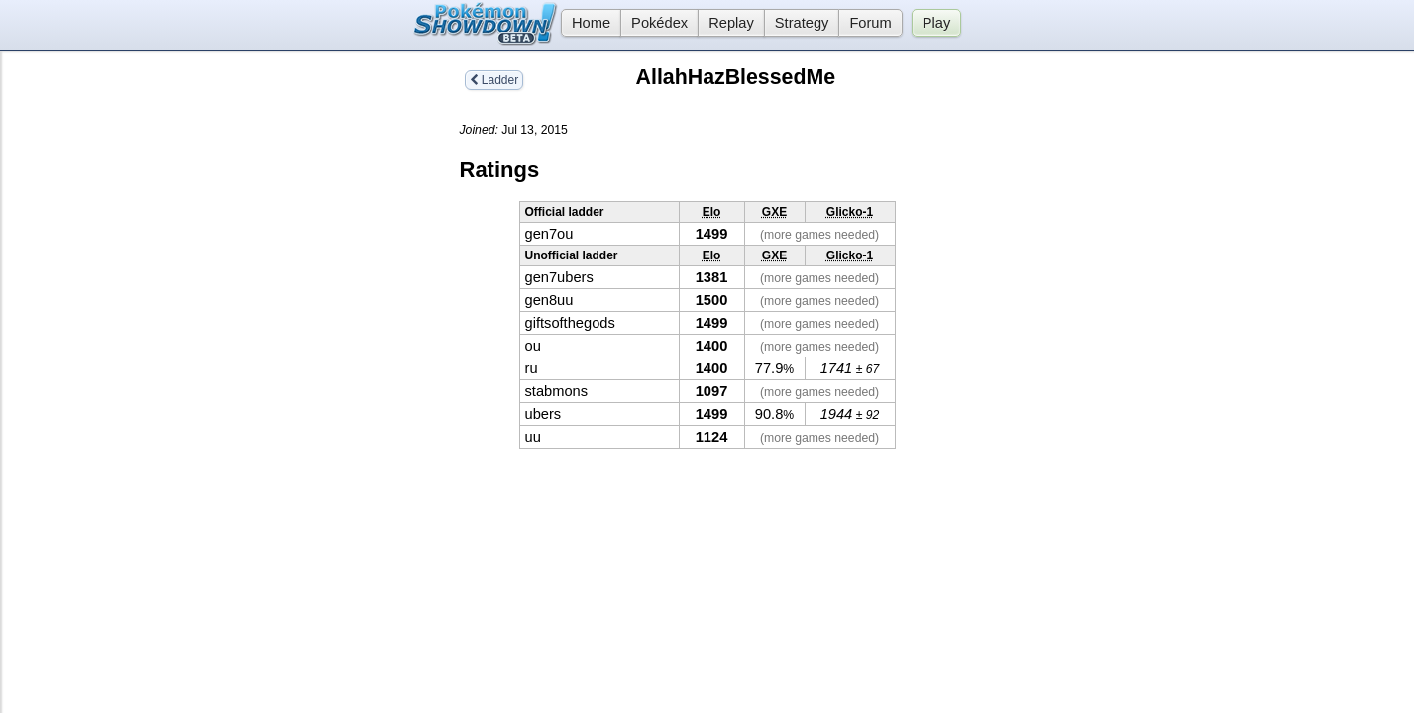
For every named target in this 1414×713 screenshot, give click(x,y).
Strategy (802, 23)
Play (937, 23)
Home (585, 23)
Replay (731, 23)
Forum (870, 23)
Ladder (494, 80)
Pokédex (659, 23)
